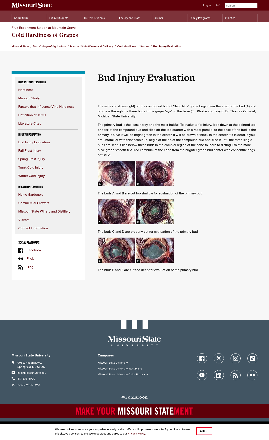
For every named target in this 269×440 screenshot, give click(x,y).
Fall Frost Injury (29, 150)
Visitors (23, 219)
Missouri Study (29, 98)
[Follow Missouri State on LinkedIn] (219, 375)
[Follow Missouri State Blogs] (236, 375)
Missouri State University (113, 363)
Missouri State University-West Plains (120, 369)
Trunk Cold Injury (30, 167)
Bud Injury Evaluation (34, 142)
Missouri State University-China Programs (123, 374)
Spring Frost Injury (31, 159)
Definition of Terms (32, 115)
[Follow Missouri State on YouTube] (202, 375)
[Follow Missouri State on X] (219, 358)
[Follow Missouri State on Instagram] (236, 358)
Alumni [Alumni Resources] (158, 18)
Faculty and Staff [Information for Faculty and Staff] (129, 18)
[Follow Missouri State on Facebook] (202, 358)
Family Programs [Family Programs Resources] (200, 18)
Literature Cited (29, 123)
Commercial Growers (33, 203)
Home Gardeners (30, 194)
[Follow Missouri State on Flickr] (252, 375)
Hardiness (25, 89)
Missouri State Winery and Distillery (44, 211)
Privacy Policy (136, 434)
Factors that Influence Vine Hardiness (46, 106)
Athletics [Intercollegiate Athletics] (230, 18)
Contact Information (33, 228)
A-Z (218, 5)
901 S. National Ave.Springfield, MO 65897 (31, 365)
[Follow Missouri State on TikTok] (252, 358)
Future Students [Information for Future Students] (58, 18)
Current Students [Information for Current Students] (94, 18)
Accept (204, 431)
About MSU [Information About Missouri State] (21, 18)
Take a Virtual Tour (28, 385)
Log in (207, 5)
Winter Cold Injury (31, 175)
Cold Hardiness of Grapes (45, 35)
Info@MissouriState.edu (31, 373)
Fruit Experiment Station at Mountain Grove (44, 27)
